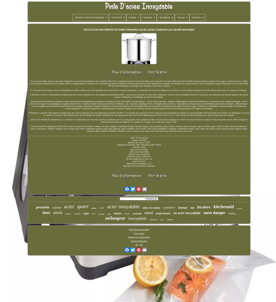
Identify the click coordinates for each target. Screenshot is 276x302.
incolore (204, 207)
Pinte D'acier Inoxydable (139, 230)
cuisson (170, 219)
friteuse (183, 207)
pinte (109, 214)
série (101, 207)
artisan (77, 213)
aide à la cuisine (151, 207)
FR (141, 245)
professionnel (163, 213)
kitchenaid (223, 206)
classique (153, 219)
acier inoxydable (123, 206)
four (93, 214)
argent (117, 213)
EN (137, 245)
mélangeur (115, 218)
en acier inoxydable (187, 213)
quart (82, 206)
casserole (137, 213)
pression (42, 207)
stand (148, 213)
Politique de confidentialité (139, 237)
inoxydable (137, 218)
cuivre (127, 213)
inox (46, 212)
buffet (86, 213)
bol (192, 207)
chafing (232, 213)
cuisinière (169, 207)
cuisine (56, 207)
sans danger (214, 213)
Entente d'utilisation (139, 241)
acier (69, 206)
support (68, 214)
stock (57, 212)
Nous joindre (139, 233)
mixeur (94, 208)
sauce (162, 220)
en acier (239, 208)
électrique (101, 214)
